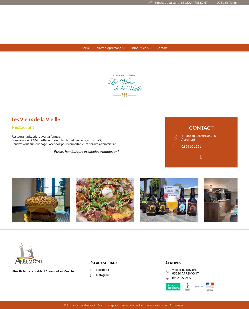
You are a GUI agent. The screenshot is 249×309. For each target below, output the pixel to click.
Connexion (176, 305)
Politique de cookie (132, 305)
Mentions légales (108, 305)
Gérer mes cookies (156, 305)
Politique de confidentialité (79, 305)
